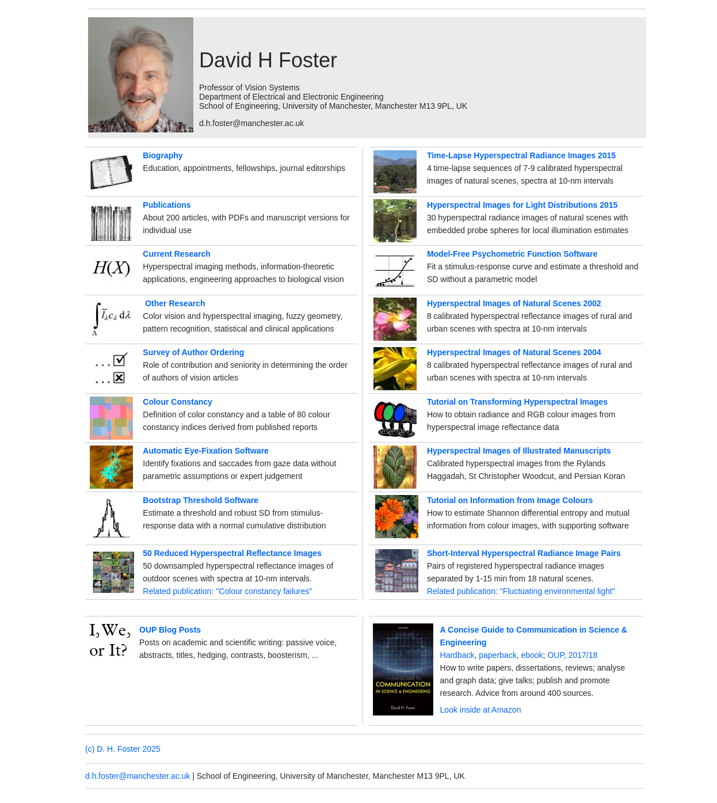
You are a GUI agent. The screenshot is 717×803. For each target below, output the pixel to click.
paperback (497, 655)
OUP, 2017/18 (572, 655)
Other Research (175, 303)
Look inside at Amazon (480, 709)
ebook (532, 655)
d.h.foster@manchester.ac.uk (137, 776)
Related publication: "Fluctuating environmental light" (521, 591)
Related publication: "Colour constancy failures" (227, 591)
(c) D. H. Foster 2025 (123, 748)
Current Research (177, 253)
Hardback (457, 655)
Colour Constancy (177, 401)
